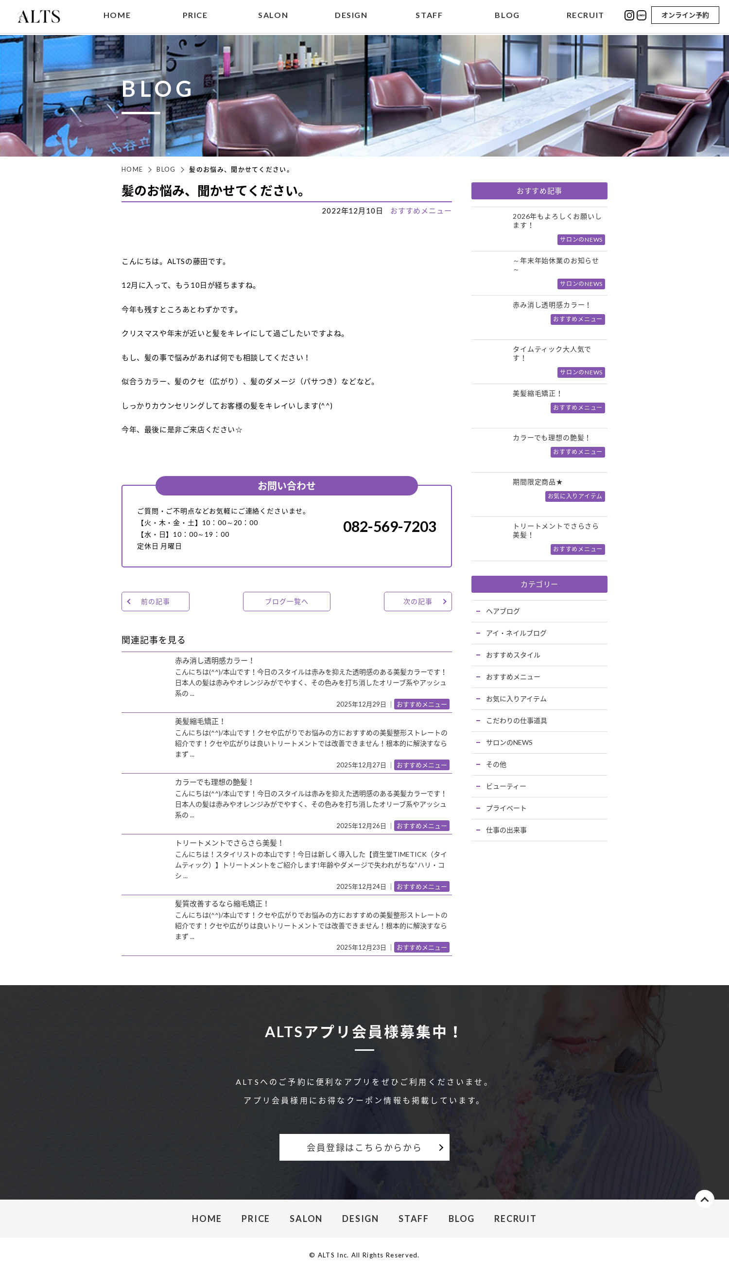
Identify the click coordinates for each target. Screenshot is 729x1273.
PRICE (195, 16)
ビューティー (506, 786)
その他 (496, 764)
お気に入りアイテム (516, 698)
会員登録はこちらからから (364, 1147)
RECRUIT (586, 16)
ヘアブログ (503, 611)
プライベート (506, 808)
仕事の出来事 (506, 830)
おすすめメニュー (421, 210)
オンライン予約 (685, 16)
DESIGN (351, 16)
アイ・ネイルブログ (516, 633)
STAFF (429, 16)
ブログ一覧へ (286, 601)
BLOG (507, 16)
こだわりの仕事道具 (516, 720)
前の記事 (155, 601)
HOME (117, 16)
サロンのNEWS (509, 742)
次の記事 (417, 601)
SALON (273, 16)
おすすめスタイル (513, 655)
